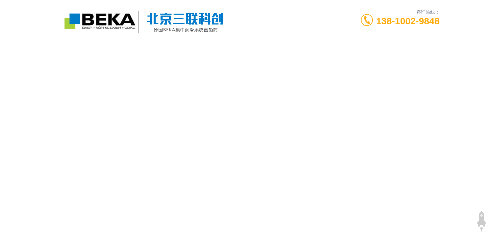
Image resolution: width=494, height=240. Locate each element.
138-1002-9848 (408, 21)
